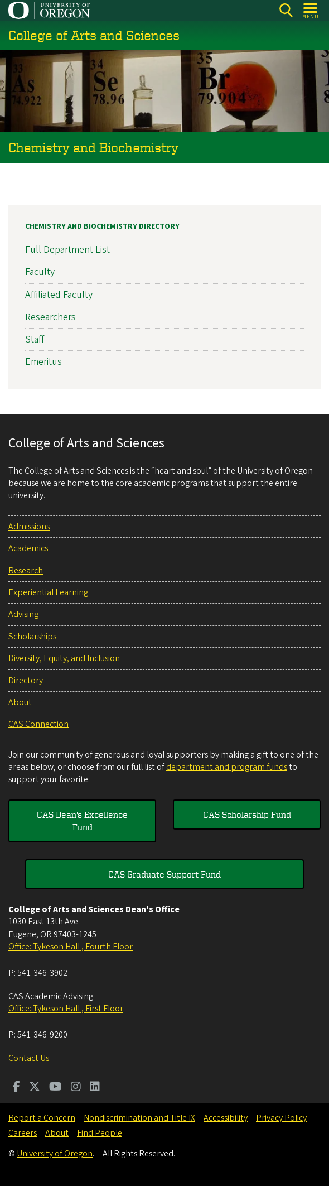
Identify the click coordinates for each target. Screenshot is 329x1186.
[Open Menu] (311, 10)
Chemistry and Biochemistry (93, 147)
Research (25, 571)
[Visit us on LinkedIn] (94, 1088)
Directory (25, 680)
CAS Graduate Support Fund (164, 874)
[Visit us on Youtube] (55, 1088)
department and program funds (226, 767)
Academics (28, 548)
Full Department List (67, 250)
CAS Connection (38, 724)
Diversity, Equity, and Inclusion (64, 658)
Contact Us (28, 1058)
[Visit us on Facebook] (16, 1088)
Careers (22, 1133)
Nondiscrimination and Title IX (139, 1118)
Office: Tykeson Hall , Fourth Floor (70, 947)
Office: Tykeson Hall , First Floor (65, 1008)
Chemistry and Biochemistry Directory (102, 226)
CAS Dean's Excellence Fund (82, 820)
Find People (99, 1133)
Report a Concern (41, 1118)
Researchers (50, 317)
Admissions (29, 526)
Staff (34, 339)
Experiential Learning (48, 592)
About (20, 702)
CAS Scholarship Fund (247, 814)
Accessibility (226, 1118)
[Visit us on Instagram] (75, 1088)
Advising (23, 614)
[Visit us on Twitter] (35, 1088)
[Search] (286, 10)
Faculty (40, 272)
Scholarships (32, 636)
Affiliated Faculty (59, 294)
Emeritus (43, 362)
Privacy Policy (281, 1118)
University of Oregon (55, 1154)
